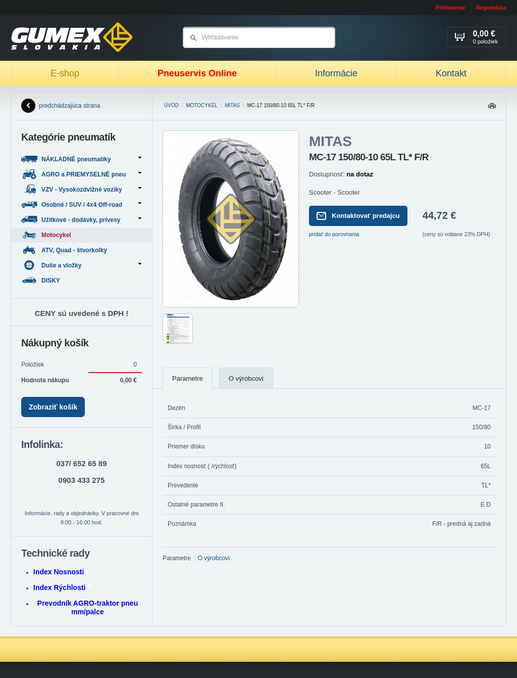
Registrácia (491, 8)
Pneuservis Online (197, 73)
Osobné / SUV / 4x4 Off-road (81, 204)
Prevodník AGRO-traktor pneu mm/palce (87, 607)
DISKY (41, 280)
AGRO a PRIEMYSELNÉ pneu (81, 174)
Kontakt (451, 73)
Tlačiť (491, 108)
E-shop (64, 73)
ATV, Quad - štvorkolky (65, 250)
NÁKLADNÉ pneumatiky (81, 159)
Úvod (171, 105)
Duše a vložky (81, 265)
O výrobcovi (246, 378)
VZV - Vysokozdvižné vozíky (81, 189)
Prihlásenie (451, 8)
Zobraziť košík (53, 407)
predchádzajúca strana (60, 106)
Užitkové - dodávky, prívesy (81, 219)
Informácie (336, 73)
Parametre (187, 378)
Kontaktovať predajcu (358, 216)
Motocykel (202, 105)
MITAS (232, 105)
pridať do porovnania (334, 234)
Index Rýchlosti (62, 587)
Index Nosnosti (61, 572)
